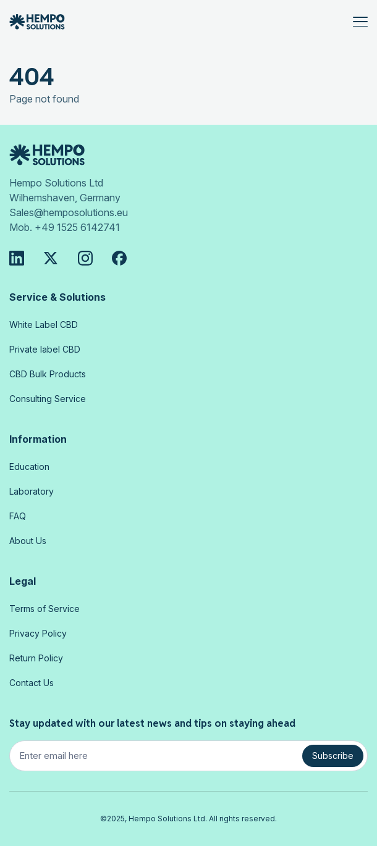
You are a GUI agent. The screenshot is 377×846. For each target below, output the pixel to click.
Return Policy (36, 658)
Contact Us (31, 682)
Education (29, 466)
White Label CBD (43, 324)
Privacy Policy (38, 633)
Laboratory (31, 491)
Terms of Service (44, 608)
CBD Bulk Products (47, 374)
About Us (27, 540)
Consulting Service (47, 398)
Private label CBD (44, 349)
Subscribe (333, 755)
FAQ (17, 516)
